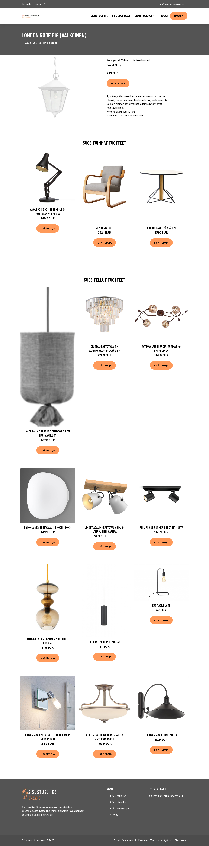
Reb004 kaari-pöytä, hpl (161, 228)
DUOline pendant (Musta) (104, 642)
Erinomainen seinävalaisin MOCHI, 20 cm (47, 527)
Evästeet (143, 840)
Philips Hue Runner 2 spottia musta (161, 527)
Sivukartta (180, 840)
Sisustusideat (121, 15)
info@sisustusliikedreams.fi (172, 4)
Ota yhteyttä (129, 840)
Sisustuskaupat (145, 15)
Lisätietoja (118, 83)
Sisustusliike (99, 15)
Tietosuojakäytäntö (161, 840)
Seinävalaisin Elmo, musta (161, 735)
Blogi (164, 15)
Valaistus (30, 42)
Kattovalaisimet (48, 42)
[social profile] (44, 4)
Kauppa (178, 15)
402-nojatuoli (104, 228)
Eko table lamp (161, 605)
